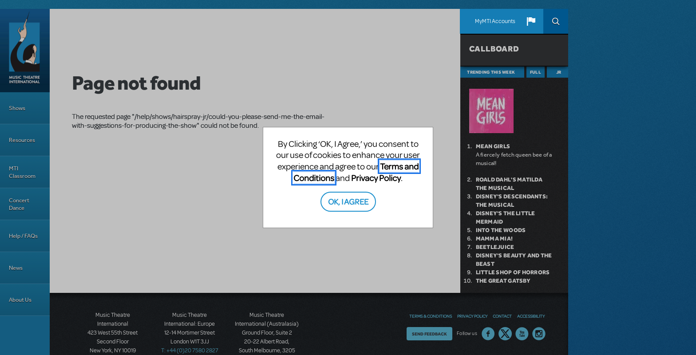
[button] (530, 21)
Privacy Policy (376, 177)
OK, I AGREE (348, 201)
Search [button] (555, 21)
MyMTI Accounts (495, 21)
